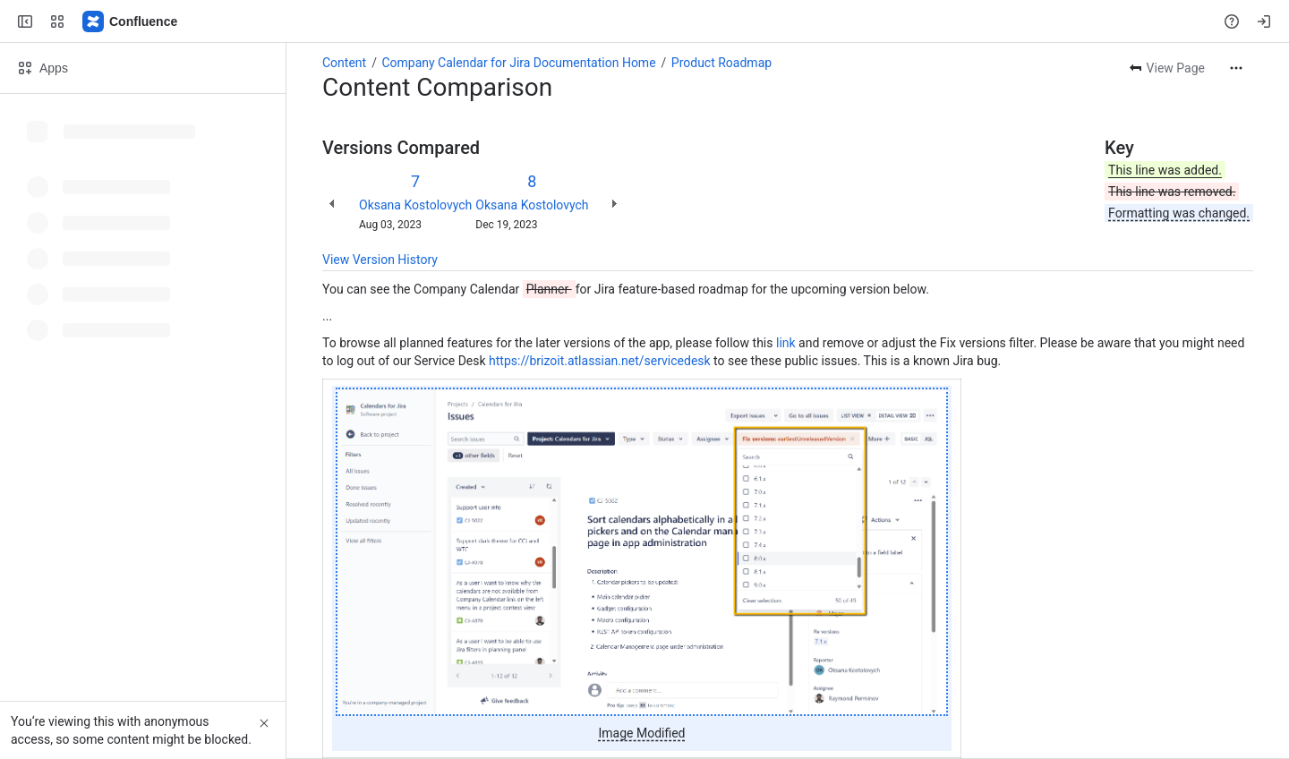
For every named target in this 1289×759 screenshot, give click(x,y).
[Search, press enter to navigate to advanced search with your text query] (641, 21)
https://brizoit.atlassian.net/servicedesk (600, 361)
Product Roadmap (721, 62)
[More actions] (1236, 68)
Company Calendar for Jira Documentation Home (518, 62)
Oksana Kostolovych (415, 205)
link (786, 343)
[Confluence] (131, 21)
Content (344, 62)
